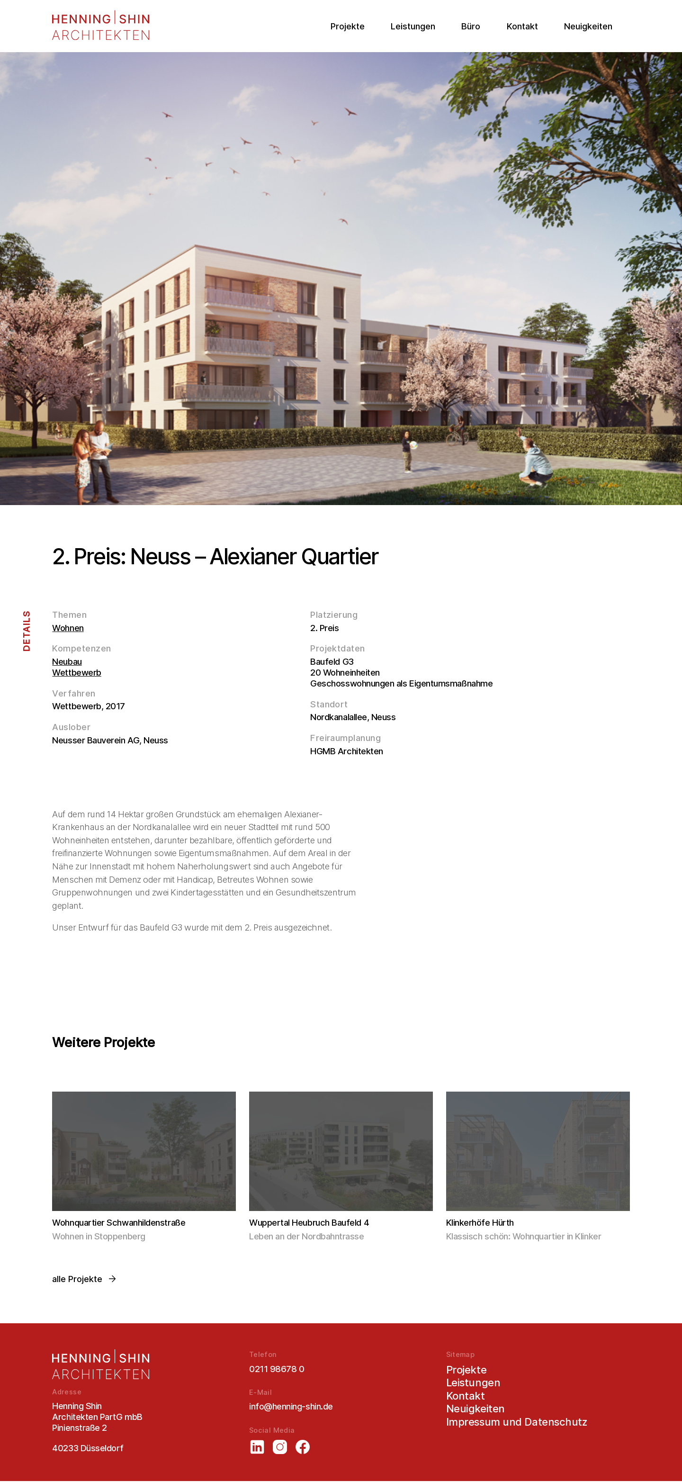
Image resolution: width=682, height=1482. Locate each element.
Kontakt (522, 26)
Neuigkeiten (588, 26)
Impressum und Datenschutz (516, 1422)
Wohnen (67, 628)
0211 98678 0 (276, 1369)
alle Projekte (84, 1279)
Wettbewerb (76, 672)
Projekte (348, 26)
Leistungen (413, 26)
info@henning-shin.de (291, 1407)
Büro (470, 26)
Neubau (66, 661)
